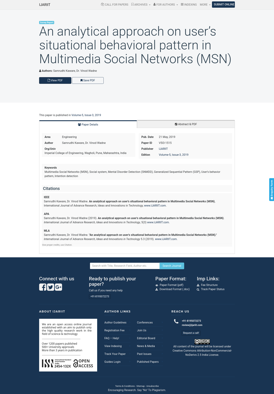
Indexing (189, 4)
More (204, 4)
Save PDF (88, 80)
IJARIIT (44, 5)
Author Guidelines (115, 322)
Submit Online (224, 4)
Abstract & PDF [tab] (186, 124)
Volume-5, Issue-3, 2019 (86, 115)
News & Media (146, 346)
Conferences (145, 322)
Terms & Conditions (125, 386)
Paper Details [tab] (88, 124)
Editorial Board (146, 338)
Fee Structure (209, 285)
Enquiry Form (271, 189)
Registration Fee (114, 330)
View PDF (55, 80)
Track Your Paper (114, 354)
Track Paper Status (213, 289)
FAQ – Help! (111, 338)
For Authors (164, 4)
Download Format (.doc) (175, 289)
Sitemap (140, 386)
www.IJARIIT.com (155, 205)
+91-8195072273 (100, 296)
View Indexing (113, 346)
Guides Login (112, 361)
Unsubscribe (152, 386)
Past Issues (144, 354)
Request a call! (191, 333)
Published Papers (148, 361)
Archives (139, 4)
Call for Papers (114, 4)
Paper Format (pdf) (171, 285)
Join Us (141, 330)
